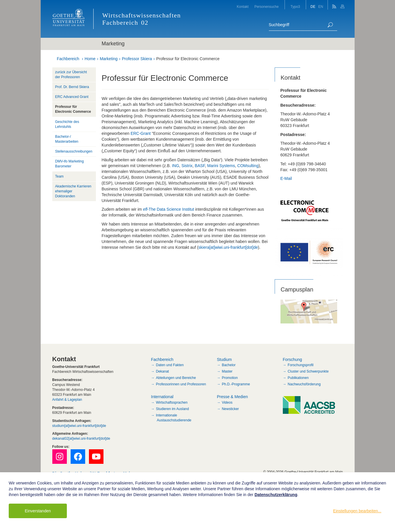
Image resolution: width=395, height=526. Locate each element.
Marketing (108, 58)
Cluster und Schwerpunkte (308, 371)
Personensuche (266, 7)
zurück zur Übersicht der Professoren (71, 74)
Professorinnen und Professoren (181, 384)
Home (90, 58)
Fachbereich (68, 58)
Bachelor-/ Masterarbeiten (66, 139)
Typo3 (295, 7)
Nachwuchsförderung (304, 384)
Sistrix (186, 165)
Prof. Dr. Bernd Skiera (72, 87)
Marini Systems (221, 165)
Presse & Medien (232, 396)
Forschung (292, 359)
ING (175, 165)
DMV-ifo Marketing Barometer (69, 163)
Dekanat (162, 371)
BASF (200, 165)
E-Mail (286, 178)
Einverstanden (38, 511)
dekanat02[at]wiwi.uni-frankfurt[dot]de (81, 438)
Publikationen (298, 378)
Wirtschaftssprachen (172, 402)
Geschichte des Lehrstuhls (67, 124)
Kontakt (243, 7)
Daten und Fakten (170, 365)
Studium (224, 359)
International (162, 396)
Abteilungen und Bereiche (176, 378)
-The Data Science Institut (168, 209)
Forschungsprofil (301, 365)
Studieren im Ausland (172, 409)
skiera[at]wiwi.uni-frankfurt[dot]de (228, 247)
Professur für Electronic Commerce (187, 58)
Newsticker (230, 409)
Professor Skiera (137, 58)
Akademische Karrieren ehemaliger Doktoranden (73, 191)
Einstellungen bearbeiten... (357, 511)
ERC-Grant (141, 133)
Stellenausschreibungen (73, 151)
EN (320, 7)
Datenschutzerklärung (276, 494)
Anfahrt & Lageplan (67, 400)
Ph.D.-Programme (236, 384)
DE (312, 7)
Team (59, 176)
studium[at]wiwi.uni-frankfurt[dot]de (79, 426)
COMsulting (247, 165)
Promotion (230, 378)
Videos (227, 402)
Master (227, 371)
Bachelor (228, 365)
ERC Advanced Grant (72, 97)
